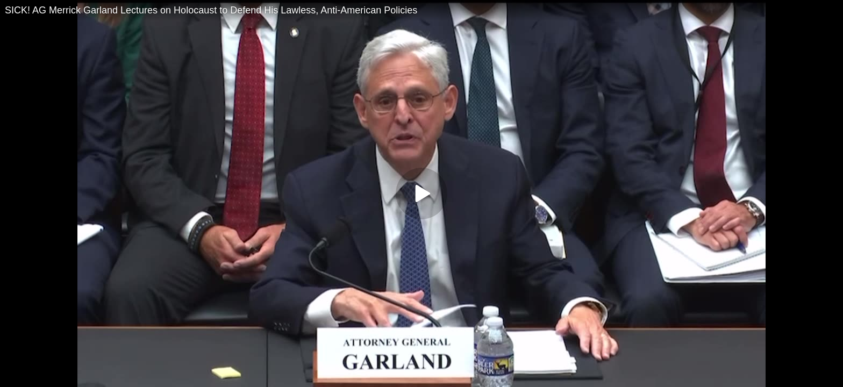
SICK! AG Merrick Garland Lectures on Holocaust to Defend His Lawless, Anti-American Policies (211, 10)
